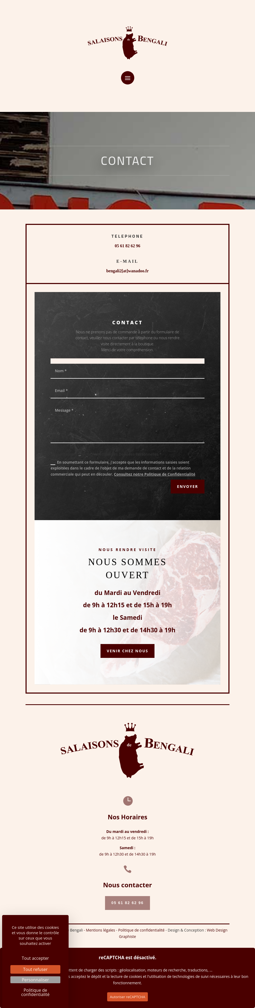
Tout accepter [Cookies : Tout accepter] (35, 958)
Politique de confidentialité (141, 930)
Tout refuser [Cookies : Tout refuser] (35, 969)
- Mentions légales (100, 930)
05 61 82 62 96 (127, 246)
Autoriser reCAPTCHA (127, 996)
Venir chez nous (127, 650)
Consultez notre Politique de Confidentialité (154, 474)
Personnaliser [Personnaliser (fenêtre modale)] (35, 980)
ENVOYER (187, 486)
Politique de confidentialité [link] (35, 992)
